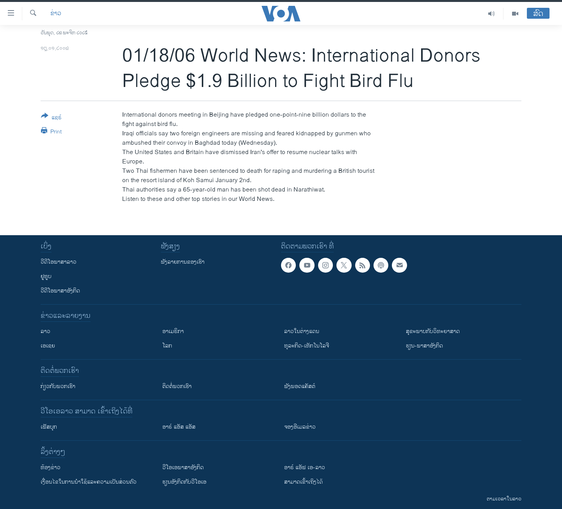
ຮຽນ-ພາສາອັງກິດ (424, 346)
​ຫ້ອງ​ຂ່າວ (50, 467)
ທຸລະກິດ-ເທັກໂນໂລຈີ (306, 346)
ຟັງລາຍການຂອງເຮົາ (183, 262)
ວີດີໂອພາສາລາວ (58, 262)
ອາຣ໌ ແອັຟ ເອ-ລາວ (304, 467)
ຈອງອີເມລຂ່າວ (300, 427)
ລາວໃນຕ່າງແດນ (301, 331)
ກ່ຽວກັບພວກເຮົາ (58, 386)
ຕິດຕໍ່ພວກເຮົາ (177, 386)
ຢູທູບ (46, 276)
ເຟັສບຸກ (49, 427)
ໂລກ (167, 346)
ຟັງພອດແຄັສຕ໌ (299, 386)
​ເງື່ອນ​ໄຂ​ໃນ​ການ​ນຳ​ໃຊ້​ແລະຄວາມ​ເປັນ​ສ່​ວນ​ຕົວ (89, 482)
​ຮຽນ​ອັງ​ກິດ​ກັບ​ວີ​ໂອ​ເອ (184, 482)
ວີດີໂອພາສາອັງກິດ (60, 291)
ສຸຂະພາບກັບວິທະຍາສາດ (433, 331)
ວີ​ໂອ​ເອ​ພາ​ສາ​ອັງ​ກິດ (183, 467)
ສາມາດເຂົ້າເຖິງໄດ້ (303, 482)
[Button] (51, 118)
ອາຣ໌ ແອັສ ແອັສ (179, 427)
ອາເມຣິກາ (173, 331)
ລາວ (45, 331)
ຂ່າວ (55, 13)
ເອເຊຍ (48, 346)
